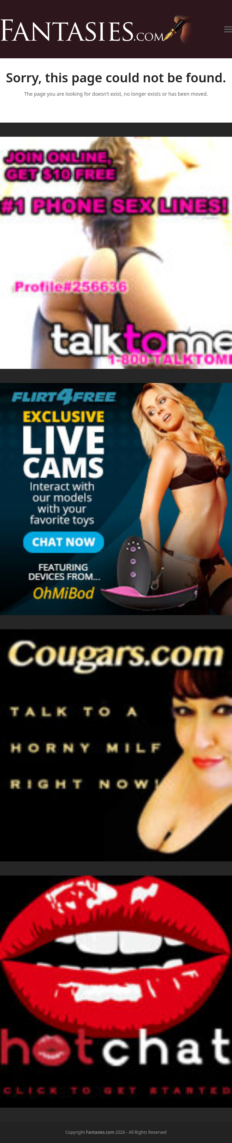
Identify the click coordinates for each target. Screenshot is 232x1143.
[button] (228, 29)
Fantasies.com (100, 1132)
